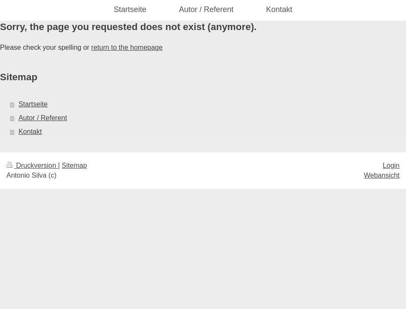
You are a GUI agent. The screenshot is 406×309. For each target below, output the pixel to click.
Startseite (33, 104)
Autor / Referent (42, 117)
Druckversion (32, 165)
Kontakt (30, 131)
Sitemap (74, 165)
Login (391, 165)
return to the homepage (127, 47)
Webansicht (382, 175)
